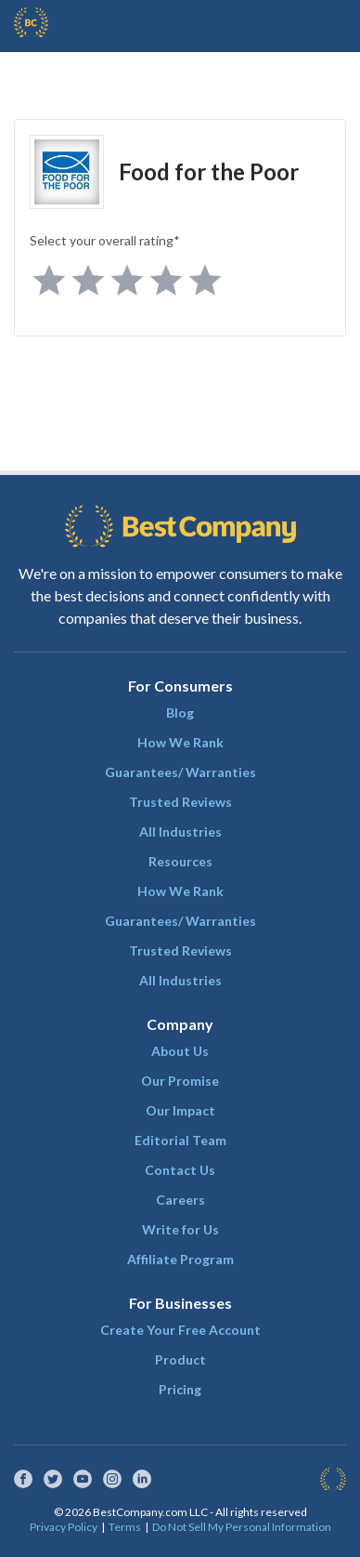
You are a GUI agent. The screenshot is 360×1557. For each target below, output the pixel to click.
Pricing (180, 1389)
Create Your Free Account (180, 1330)
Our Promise (180, 1081)
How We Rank (180, 742)
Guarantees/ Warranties (180, 772)
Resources (180, 861)
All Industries (180, 831)
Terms (125, 1527)
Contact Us (180, 1170)
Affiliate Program (180, 1259)
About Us (180, 1051)
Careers (180, 1199)
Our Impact (180, 1110)
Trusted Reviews (180, 802)
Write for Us (180, 1229)
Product (180, 1359)
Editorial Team (180, 1140)
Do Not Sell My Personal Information (241, 1527)
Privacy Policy (63, 1527)
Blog (180, 712)
